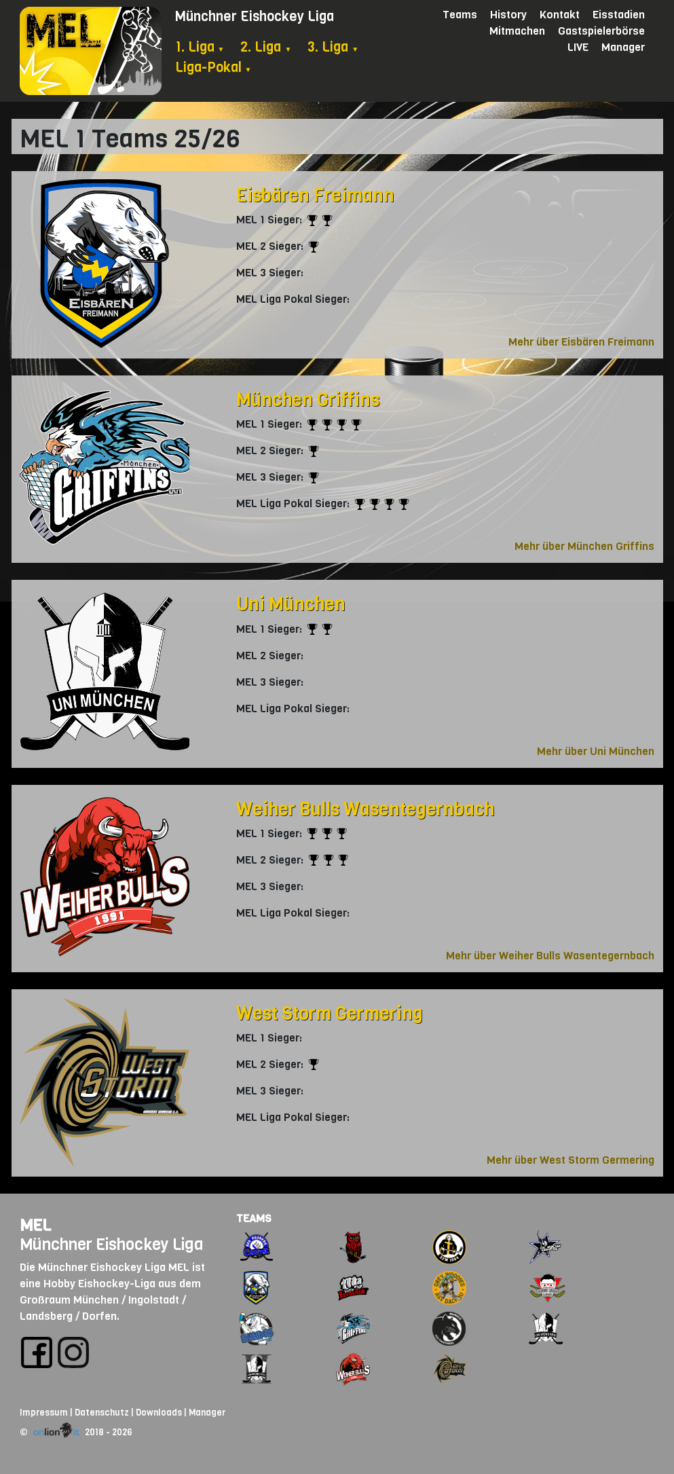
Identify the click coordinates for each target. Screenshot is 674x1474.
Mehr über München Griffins (584, 546)
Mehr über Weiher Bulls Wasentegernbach (550, 955)
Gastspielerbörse (601, 31)
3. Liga (332, 47)
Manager (623, 47)
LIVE (577, 47)
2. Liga (265, 47)
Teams (460, 14)
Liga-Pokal (213, 67)
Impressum (44, 1412)
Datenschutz (102, 1412)
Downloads (159, 1412)
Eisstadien (619, 14)
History (508, 14)
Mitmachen (517, 31)
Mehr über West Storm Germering (570, 1160)
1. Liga (200, 47)
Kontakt (560, 14)
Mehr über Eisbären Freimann (581, 342)
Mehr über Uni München (595, 751)
